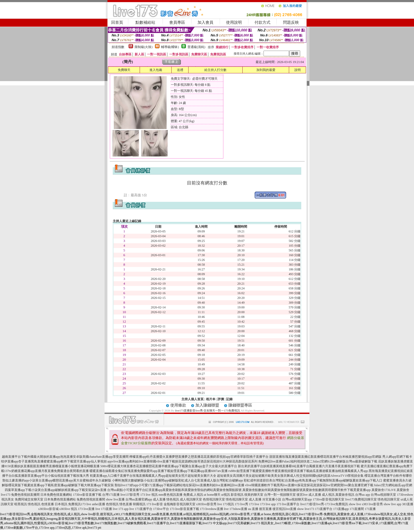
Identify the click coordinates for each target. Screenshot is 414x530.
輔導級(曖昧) (170, 47)
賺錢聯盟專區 (240, 405)
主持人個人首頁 (192, 399)
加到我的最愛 (265, 70)
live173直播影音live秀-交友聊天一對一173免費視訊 (207, 410)
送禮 (180, 70)
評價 (221, 399)
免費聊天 (124, 70)
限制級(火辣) (144, 47)
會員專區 (177, 22)
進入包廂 (155, 70)
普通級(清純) (196, 47)
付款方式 (262, 22)
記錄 (229, 399)
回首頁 (117, 22)
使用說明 (234, 22)
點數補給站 (145, 22)
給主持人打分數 (215, 70)
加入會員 (205, 22)
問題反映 (291, 22)
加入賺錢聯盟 (207, 405)
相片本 (210, 399)
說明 (297, 70)
